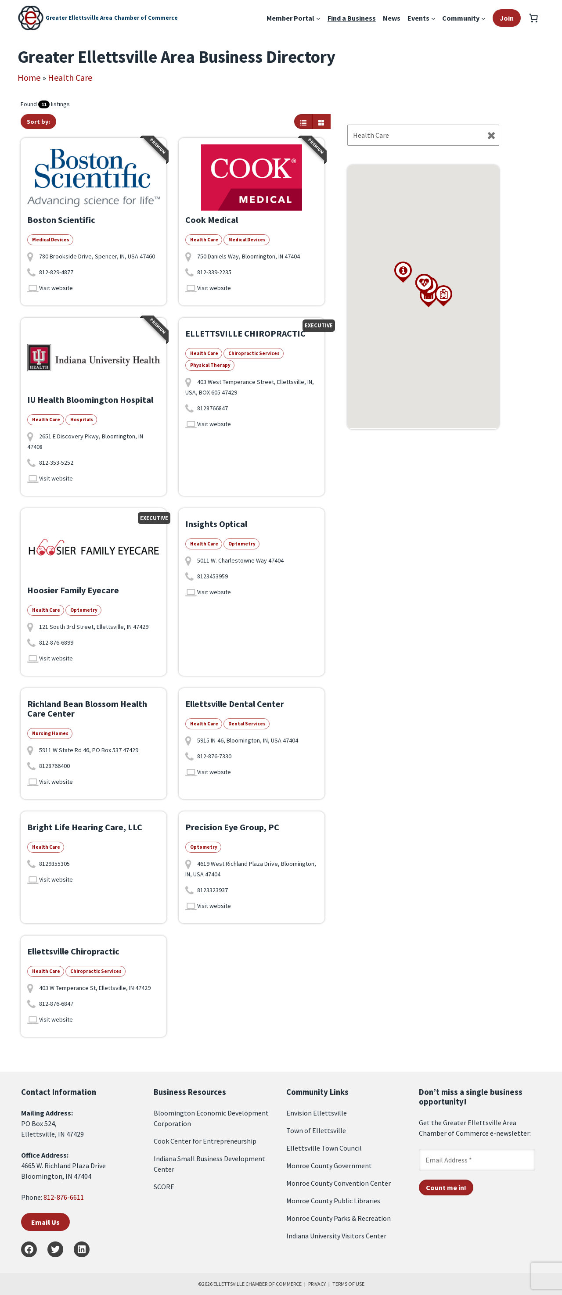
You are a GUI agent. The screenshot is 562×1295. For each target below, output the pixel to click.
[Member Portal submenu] (318, 18)
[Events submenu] (433, 18)
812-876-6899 (56, 642)
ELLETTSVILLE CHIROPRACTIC (245, 333)
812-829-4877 (56, 272)
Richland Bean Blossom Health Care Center (87, 708)
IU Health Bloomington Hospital (90, 399)
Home (29, 77)
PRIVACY (317, 1284)
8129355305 (54, 864)
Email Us (45, 1222)
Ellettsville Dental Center (234, 703)
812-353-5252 (56, 462)
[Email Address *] (477, 1160)
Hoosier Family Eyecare (73, 590)
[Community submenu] (483, 18)
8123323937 (212, 890)
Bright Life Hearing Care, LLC (84, 826)
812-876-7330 (214, 756)
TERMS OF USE (348, 1284)
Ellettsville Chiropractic (73, 951)
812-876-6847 (56, 1004)
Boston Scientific (61, 219)
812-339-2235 (214, 272)
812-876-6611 (63, 1197)
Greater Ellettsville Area (79, 18)
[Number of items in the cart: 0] (533, 18)
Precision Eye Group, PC (232, 826)
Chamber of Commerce (146, 18)
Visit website (56, 288)
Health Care (70, 77)
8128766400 (54, 766)
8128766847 (212, 408)
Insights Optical (216, 523)
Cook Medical (211, 219)
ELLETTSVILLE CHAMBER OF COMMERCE (257, 1284)
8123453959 (212, 576)
